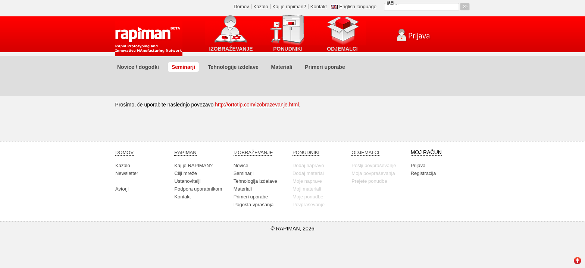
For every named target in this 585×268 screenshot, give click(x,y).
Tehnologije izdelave (233, 67)
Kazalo (260, 6)
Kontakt (318, 6)
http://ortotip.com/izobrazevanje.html (257, 105)
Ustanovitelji (187, 181)
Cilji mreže (185, 173)
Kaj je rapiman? (289, 6)
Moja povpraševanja (373, 173)
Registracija (423, 173)
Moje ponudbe (307, 197)
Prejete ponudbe (369, 181)
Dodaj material (308, 173)
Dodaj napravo (308, 165)
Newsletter (126, 173)
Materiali (281, 67)
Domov (241, 6)
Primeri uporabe (325, 67)
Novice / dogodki (138, 67)
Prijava (418, 165)
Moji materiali (306, 189)
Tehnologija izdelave (255, 181)
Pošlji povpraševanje (373, 165)
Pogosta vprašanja (254, 204)
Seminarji (183, 67)
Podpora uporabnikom (198, 189)
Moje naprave (307, 181)
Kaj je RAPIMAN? (193, 165)
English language (357, 6)
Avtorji (122, 189)
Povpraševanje (308, 204)
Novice (241, 165)
